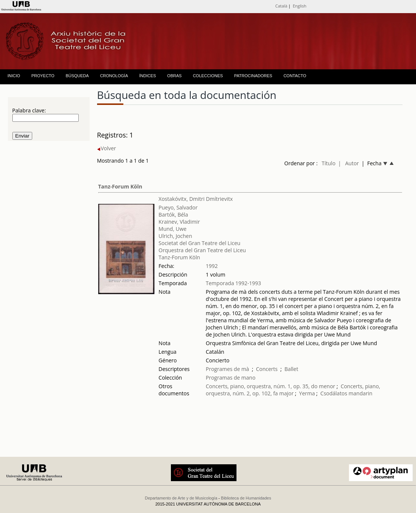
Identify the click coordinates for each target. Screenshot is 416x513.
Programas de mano (231, 377)
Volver (106, 148)
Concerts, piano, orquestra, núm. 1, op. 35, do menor (270, 386)
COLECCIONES (208, 75)
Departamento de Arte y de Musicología (181, 498)
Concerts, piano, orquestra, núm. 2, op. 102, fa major (293, 390)
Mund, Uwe (173, 228)
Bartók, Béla (173, 214)
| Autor (348, 163)
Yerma (307, 393)
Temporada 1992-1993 (233, 283)
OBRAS (174, 75)
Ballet (291, 368)
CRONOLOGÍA (114, 75)
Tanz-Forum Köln (120, 186)
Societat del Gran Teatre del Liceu (199, 243)
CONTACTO (294, 75)
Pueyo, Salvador (178, 207)
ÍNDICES (147, 75)
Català (281, 6)
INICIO (13, 75)
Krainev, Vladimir (179, 221)
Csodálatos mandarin (346, 393)
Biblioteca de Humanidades (246, 498)
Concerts (267, 368)
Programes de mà (227, 368)
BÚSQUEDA (77, 75)
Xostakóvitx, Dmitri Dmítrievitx (196, 198)
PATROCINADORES (253, 75)
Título (328, 163)
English (299, 6)
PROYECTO (43, 75)
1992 (212, 265)
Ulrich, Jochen (175, 235)
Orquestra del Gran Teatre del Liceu (202, 250)
